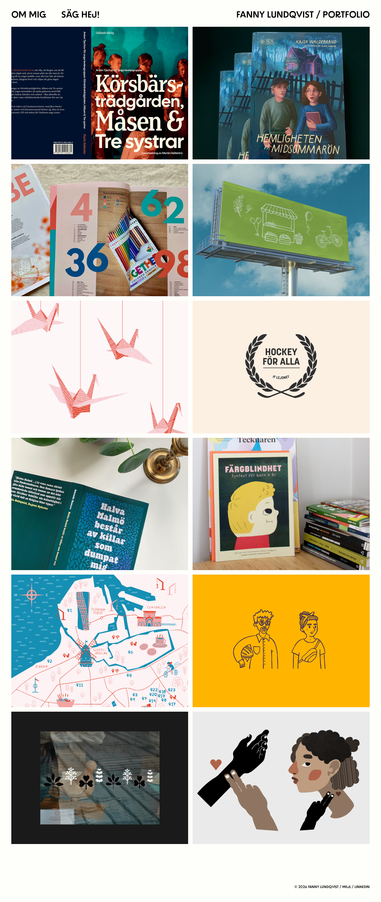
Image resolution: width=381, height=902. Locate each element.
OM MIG (28, 15)
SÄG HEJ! (80, 15)
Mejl (346, 887)
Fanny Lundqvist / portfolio (303, 15)
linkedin (362, 887)
